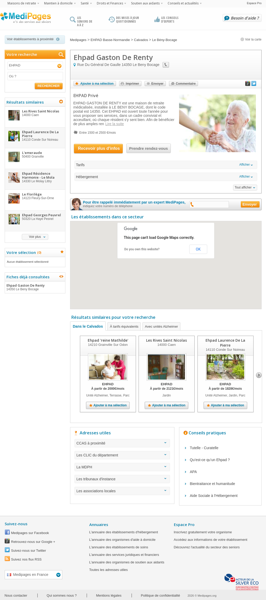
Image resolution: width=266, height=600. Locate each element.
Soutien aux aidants (145, 3)
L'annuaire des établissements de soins (118, 547)
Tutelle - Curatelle (204, 448)
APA (193, 472)
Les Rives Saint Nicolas (166, 340)
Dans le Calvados (88, 326)
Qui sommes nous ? (62, 595)
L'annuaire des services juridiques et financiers (124, 555)
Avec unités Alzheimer (161, 326)
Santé (85, 3)
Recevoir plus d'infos (99, 148)
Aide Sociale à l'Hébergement (214, 496)
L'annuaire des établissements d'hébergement (123, 532)
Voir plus (35, 237)
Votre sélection (23, 252)
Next (259, 375)
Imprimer (132, 83)
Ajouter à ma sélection (97, 83)
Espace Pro (254, 3)
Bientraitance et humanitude (212, 484)
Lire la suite (114, 124)
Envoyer (157, 83)
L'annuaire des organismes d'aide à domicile (122, 540)
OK (198, 249)
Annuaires (98, 524)
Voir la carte (251, 39)
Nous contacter (16, 595)
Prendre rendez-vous (148, 148)
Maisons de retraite (22, 3)
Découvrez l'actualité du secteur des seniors (207, 547)
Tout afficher (243, 187)
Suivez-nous (16, 523)
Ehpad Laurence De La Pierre (225, 343)
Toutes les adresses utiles (108, 570)
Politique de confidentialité (160, 595)
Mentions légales (108, 595)
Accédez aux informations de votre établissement (210, 540)
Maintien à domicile (58, 3)
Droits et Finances (110, 3)
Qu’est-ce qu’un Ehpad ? (210, 460)
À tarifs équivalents (124, 326)
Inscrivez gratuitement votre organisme (203, 532)
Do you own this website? (142, 249)
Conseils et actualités (183, 3)
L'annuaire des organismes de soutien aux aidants (126, 562)
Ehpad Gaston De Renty (34, 287)
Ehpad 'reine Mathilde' (107, 340)
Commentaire (186, 83)
